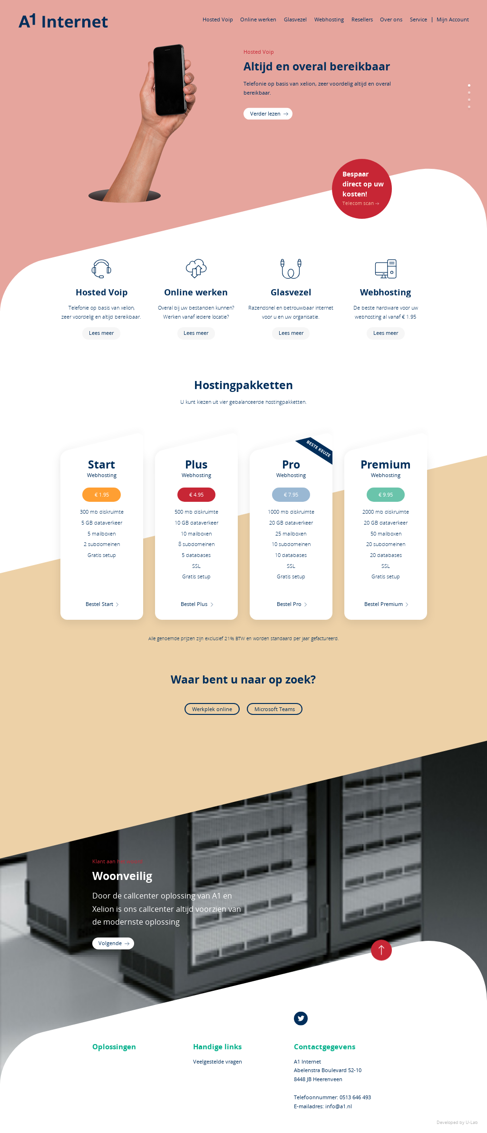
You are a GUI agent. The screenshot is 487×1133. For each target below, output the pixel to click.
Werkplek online (212, 709)
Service (418, 19)
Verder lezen (265, 113)
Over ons (391, 19)
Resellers (362, 19)
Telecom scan (363, 187)
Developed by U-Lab (457, 1122)
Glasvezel (295, 19)
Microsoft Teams (274, 709)
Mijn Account (453, 19)
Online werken (258, 19)
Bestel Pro (288, 603)
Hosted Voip (218, 19)
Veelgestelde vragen (217, 1061)
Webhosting (329, 19)
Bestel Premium (383, 603)
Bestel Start (99, 603)
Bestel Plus (194, 603)
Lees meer (101, 332)
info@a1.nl (338, 1106)
